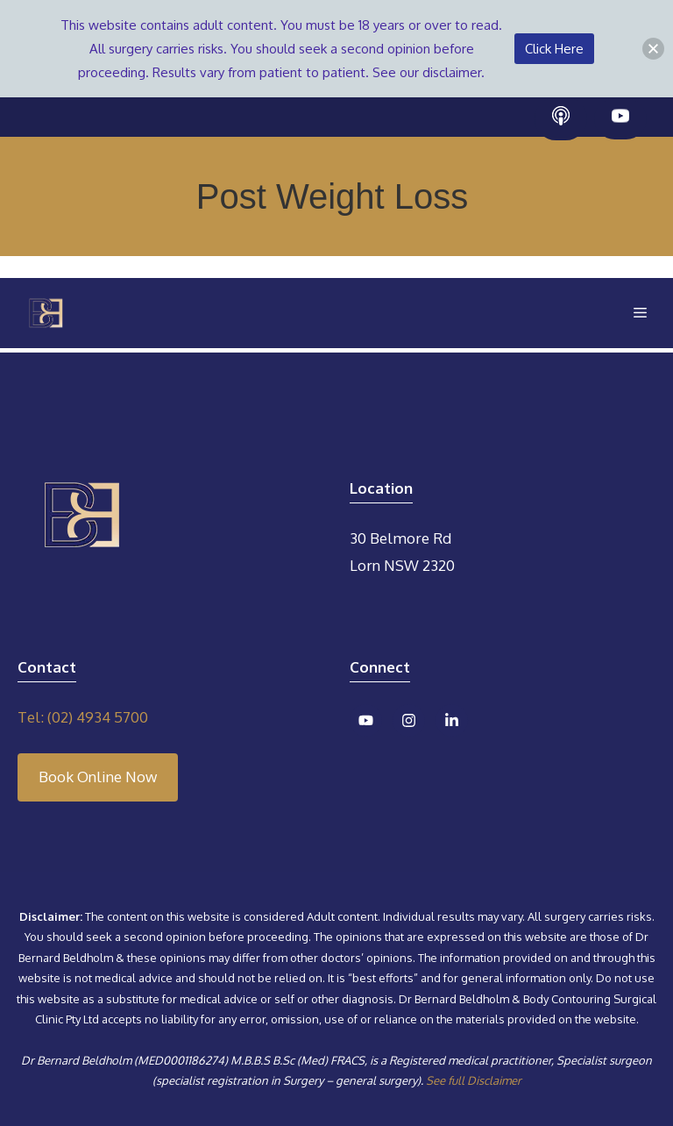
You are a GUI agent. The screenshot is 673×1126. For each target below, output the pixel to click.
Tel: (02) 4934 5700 (83, 717)
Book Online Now (98, 776)
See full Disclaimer (473, 1080)
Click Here (554, 48)
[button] (653, 49)
